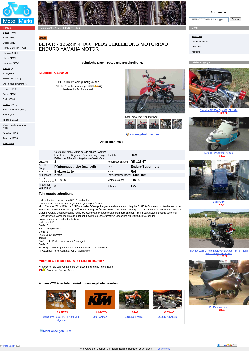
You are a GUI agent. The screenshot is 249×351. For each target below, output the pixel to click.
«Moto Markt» (8, 346)
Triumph (7, 120)
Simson (6, 104)
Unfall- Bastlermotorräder (15, 125)
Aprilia (6, 32)
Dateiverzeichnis (200, 41)
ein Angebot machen (144, 134)
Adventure (167, 317)
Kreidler (6, 68)
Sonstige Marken (11, 109)
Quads (6, 94)
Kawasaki (7, 63)
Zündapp (7, 138)
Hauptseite (197, 36)
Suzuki (6, 115)
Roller (6, 99)
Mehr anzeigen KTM (57, 331)
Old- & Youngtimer (12, 84)
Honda (6, 58)
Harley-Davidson (11, 48)
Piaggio (6, 89)
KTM (5, 73)
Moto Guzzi (8, 79)
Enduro (134, 317)
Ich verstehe (163, 348)
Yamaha (7, 133)
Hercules (7, 53)
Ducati (6, 43)
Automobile (8, 143)
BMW (5, 37)
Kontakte (196, 52)
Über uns (196, 46)
